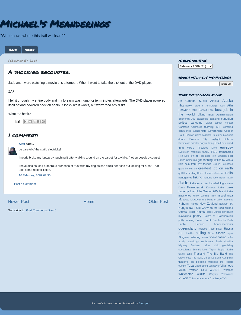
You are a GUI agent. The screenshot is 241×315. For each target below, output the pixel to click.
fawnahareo (226, 151)
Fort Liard (205, 156)
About (30, 49)
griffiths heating (187, 173)
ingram (222, 177)
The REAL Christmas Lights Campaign (212, 257)
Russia (228, 228)
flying (194, 155)
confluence (184, 130)
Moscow (183, 199)
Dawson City (198, 139)
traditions (213, 262)
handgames (185, 177)
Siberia (220, 233)
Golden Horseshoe (222, 164)
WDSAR (215, 269)
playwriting (184, 216)
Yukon (183, 278)
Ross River (215, 228)
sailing (201, 233)
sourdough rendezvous (200, 241)
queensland (187, 228)
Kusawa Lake (215, 187)
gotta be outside (187, 168)
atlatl (222, 105)
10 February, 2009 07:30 (35, 175)
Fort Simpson (219, 156)
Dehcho (228, 139)
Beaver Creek (187, 110)
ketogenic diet (199, 183)
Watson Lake (198, 269)
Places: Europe (213, 212)
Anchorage (211, 105)
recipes (202, 228)
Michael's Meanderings (54, 24)
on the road (217, 207)
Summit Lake (200, 249)
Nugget (183, 207)
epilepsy (226, 147)
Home (13, 49)
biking (202, 114)
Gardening (191, 160)
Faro (214, 151)
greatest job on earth (215, 168)
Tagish (212, 249)
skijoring (195, 237)
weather (228, 269)
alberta (199, 105)
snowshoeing (217, 237)
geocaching (205, 160)
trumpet (182, 266)
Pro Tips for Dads (223, 220)
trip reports (226, 262)
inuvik (230, 177)
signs (230, 233)
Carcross (183, 126)
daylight (215, 139)
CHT (218, 127)
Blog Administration (220, 114)
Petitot (191, 211)
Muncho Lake (214, 199)
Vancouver (214, 266)
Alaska (214, 101)
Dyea (214, 148)
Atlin (230, 105)
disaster (195, 143)
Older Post (158, 201)
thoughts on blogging (192, 261)
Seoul (211, 233)
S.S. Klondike (186, 233)
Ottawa (182, 211)
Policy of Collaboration (218, 216)
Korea (181, 187)
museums (228, 199)
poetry (197, 216)
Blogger (144, 303)
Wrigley (213, 274)
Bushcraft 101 (186, 118)
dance (182, 139)
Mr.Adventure (198, 199)
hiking (197, 177)
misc (213, 195)
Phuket (200, 211)
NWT (192, 207)
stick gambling (223, 245)
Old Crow (202, 207)
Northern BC (226, 204)
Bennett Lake (206, 110)
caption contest (224, 123)
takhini (181, 254)
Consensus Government (207, 130)
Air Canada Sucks (192, 101)
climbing (228, 126)
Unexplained (201, 266)
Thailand (199, 253)
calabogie (202, 118)
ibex (215, 177)
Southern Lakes (200, 245)
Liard (193, 191)
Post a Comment (25, 184)
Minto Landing (201, 195)
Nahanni (183, 203)
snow (205, 237)
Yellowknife (227, 274)
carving (209, 126)
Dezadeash (184, 143)
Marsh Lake (226, 191)
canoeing (196, 122)
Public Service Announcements (205, 224)
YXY (224, 278)
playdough (227, 212)
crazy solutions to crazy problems (214, 135)
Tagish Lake (225, 249)
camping (215, 118)
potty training (186, 220)
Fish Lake (184, 156)
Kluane (229, 183)
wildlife (201, 274)
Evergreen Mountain (189, 152)
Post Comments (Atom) (41, 210)
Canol (209, 123)
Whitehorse (185, 274)
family (206, 151)
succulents (184, 249)
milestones (184, 195)
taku (189, 253)
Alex (22, 144)
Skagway (183, 237)
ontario (229, 207)
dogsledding (207, 143)
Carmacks (196, 127)
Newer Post (18, 201)
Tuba (190, 265)
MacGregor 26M (207, 191)
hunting (207, 177)
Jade (183, 182)
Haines (200, 173)
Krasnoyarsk (195, 187)
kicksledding (216, 183)
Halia (229, 173)
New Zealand (209, 203)
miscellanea (225, 195)
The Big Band (217, 253)
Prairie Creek (204, 220)
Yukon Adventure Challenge (205, 278)
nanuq (194, 203)
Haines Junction (214, 173)
